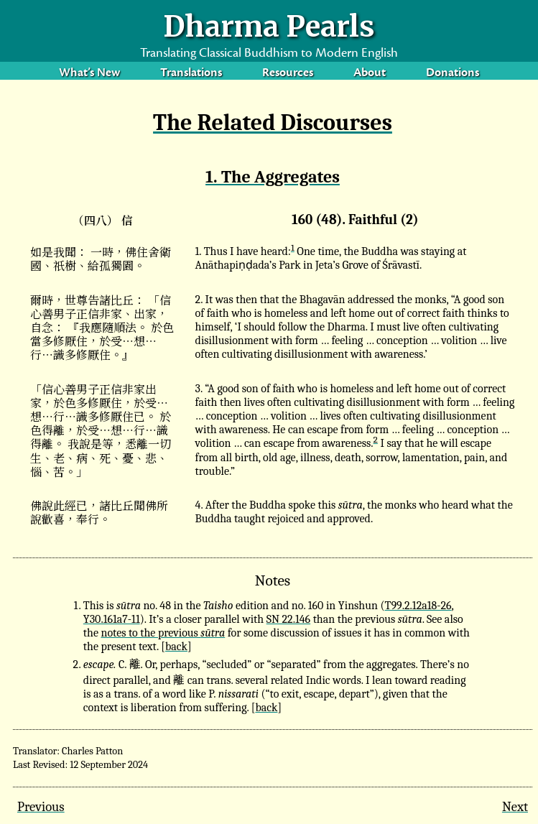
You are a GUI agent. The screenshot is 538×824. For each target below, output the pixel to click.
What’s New (89, 73)
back (176, 646)
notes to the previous (163, 632)
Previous (41, 807)
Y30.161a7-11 (111, 619)
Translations (191, 73)
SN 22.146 (288, 619)
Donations (452, 73)
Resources (287, 73)
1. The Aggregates (272, 177)
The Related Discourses (272, 122)
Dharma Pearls (269, 27)
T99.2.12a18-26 (418, 605)
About (369, 73)
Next (515, 807)
